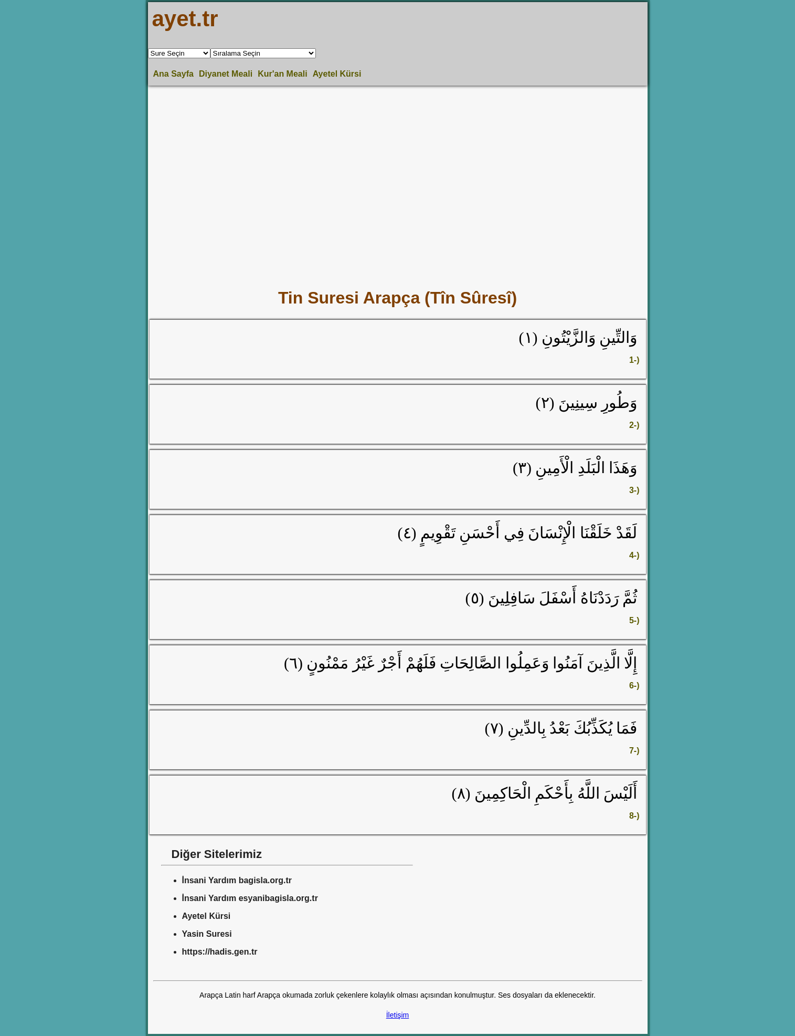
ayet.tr (185, 18)
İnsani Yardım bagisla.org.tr (237, 880)
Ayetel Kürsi (337, 73)
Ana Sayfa (173, 73)
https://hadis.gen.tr (220, 951)
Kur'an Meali (283, 73)
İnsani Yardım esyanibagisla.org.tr (250, 898)
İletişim (397, 1015)
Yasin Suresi (207, 933)
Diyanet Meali (225, 73)
